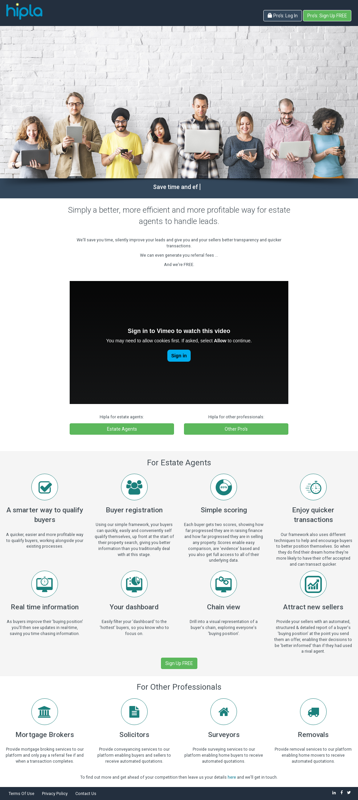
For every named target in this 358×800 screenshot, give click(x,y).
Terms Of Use (21, 793)
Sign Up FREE (179, 663)
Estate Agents (122, 429)
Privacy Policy (55, 793)
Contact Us (85, 793)
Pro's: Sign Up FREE (327, 15)
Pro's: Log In (283, 15)
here (232, 777)
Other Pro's (236, 429)
